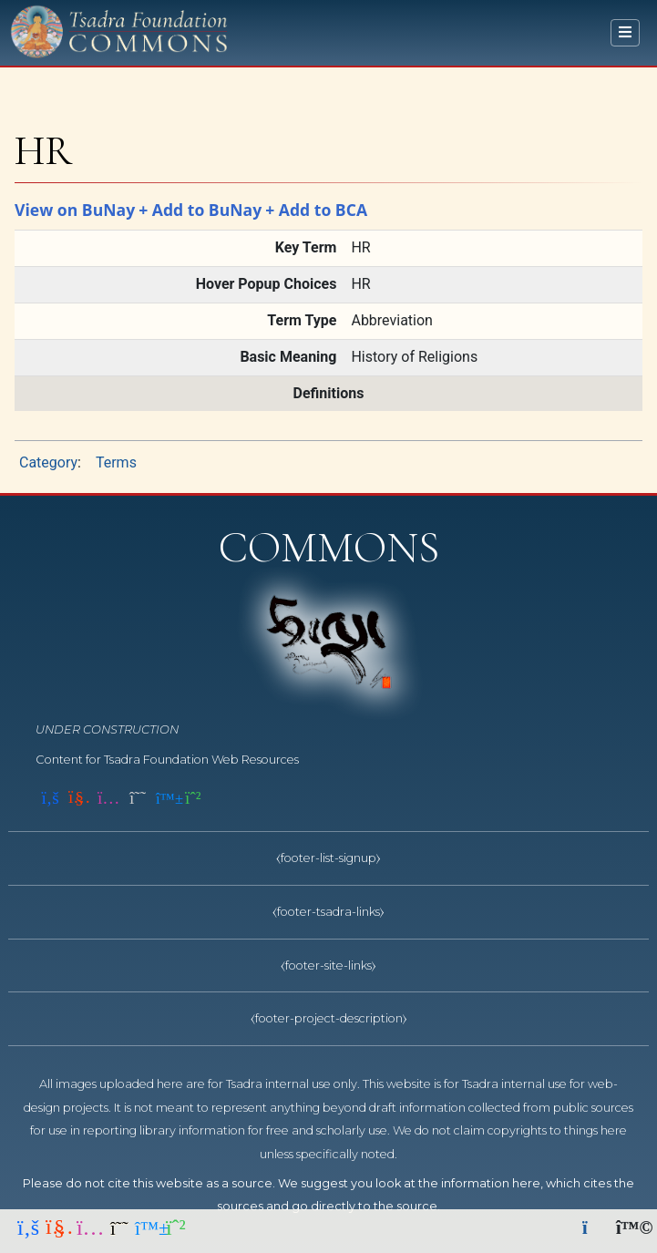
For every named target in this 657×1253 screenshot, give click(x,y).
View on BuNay (75, 210)
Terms (116, 462)
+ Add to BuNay (200, 210)
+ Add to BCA (316, 210)
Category (48, 462)
